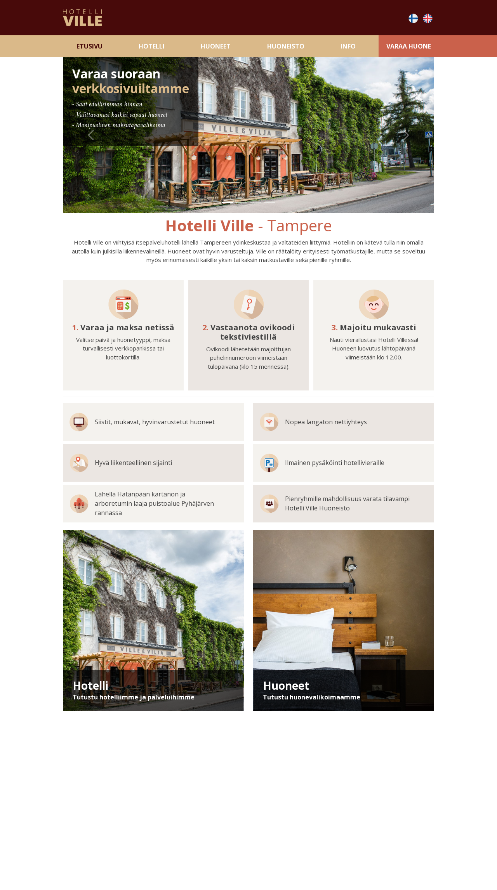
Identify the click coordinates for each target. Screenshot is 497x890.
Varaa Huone (408, 46)
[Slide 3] (255, 202)
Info (348, 46)
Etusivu (89, 46)
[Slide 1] (227, 202)
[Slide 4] (269, 202)
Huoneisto (285, 46)
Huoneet (216, 46)
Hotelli (152, 46)
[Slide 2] (241, 202)
